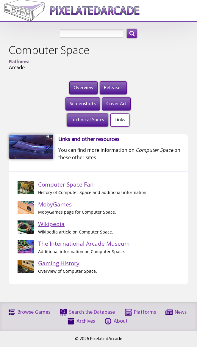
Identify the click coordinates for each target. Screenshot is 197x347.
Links (120, 119)
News (181, 312)
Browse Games (34, 312)
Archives (85, 321)
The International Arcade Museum (84, 243)
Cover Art (116, 103)
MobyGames (55, 204)
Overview (83, 87)
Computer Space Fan (66, 184)
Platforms (145, 312)
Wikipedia (51, 224)
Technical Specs (87, 119)
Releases (113, 87)
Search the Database (92, 312)
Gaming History (58, 263)
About (121, 321)
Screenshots (83, 103)
